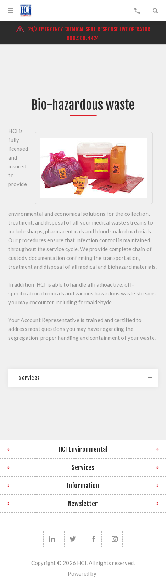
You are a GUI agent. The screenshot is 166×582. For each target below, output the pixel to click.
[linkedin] (51, 539)
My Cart (137, 11)
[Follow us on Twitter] (72, 539)
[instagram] (114, 539)
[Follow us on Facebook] (93, 539)
